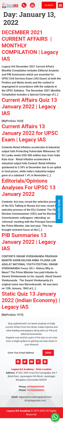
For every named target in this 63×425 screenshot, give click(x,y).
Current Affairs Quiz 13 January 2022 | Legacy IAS (29, 106)
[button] (60, 5)
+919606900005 (35, 386)
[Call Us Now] (24, 5)
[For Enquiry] (32, 5)
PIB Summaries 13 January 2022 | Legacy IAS (29, 242)
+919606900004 (35, 390)
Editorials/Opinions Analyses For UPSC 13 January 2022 (28, 187)
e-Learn (49, 5)
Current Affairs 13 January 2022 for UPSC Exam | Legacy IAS (30, 133)
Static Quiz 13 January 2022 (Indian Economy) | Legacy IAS (31, 300)
